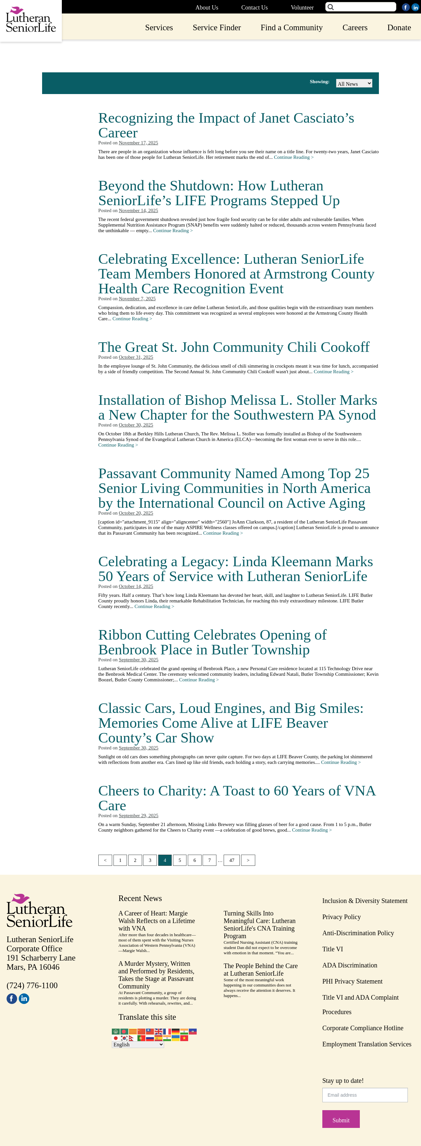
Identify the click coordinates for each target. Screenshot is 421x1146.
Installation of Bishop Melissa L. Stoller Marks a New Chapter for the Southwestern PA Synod (238, 407)
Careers (354, 27)
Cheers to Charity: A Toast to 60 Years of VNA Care (237, 798)
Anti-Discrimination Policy (358, 933)
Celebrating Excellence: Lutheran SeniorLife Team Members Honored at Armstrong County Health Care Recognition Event (236, 274)
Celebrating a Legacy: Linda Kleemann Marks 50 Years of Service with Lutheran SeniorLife (235, 568)
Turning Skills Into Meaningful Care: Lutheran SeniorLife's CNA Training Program (260, 924)
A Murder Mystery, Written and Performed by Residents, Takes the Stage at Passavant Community (156, 975)
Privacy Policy (341, 916)
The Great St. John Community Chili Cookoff (234, 347)
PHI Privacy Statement (352, 981)
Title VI (332, 949)
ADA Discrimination (349, 965)
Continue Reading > (294, 157)
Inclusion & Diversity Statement (365, 900)
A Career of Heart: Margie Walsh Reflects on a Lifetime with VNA (156, 921)
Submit (341, 1120)
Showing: (320, 81)
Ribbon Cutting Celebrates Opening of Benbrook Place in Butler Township (212, 642)
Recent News (140, 898)
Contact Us (254, 7)
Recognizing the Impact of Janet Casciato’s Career (226, 125)
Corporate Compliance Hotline (363, 1028)
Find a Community (292, 27)
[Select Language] (138, 1044)
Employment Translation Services (366, 1044)
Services (159, 27)
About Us (206, 7)
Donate (399, 27)
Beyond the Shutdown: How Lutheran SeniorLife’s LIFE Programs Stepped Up (219, 192)
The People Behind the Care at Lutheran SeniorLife (261, 969)
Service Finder (217, 27)
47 (231, 860)
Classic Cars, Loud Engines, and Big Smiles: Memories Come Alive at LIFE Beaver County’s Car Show (231, 723)
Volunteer (302, 7)
